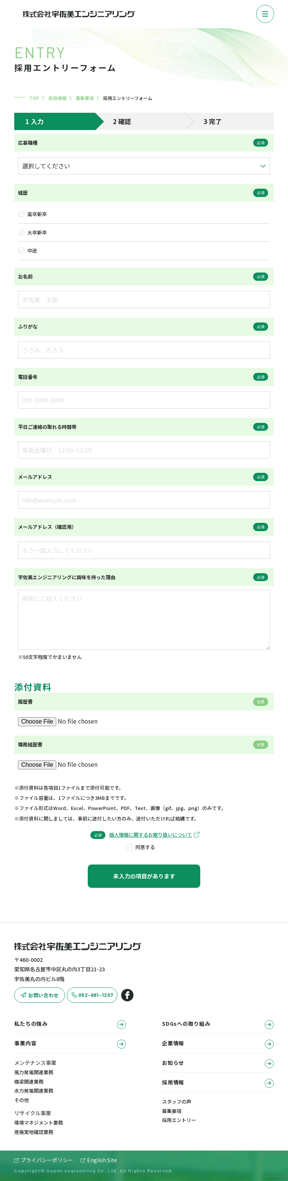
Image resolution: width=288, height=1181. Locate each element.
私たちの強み (70, 1024)
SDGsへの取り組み (217, 1024)
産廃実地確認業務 (33, 1132)
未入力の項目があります (144, 876)
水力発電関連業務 (33, 1090)
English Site (102, 1160)
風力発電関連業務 (33, 1072)
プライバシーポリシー (47, 1160)
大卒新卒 (37, 232)
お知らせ (217, 1063)
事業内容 (70, 1044)
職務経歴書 (30, 744)
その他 (21, 1100)
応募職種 (28, 142)
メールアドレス (35, 476)
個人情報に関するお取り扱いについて (150, 834)
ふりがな (28, 326)
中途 (32, 250)
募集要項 (85, 98)
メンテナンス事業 (35, 1062)
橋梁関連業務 (29, 1081)
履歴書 (25, 701)
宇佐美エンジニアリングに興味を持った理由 (67, 577)
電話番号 (28, 376)
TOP (34, 98)
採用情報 (57, 98)
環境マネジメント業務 (38, 1122)
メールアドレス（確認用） (47, 526)
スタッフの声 (176, 1101)
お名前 (25, 276)
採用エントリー (179, 1119)
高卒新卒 (37, 214)
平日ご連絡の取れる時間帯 (47, 426)
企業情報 (217, 1044)
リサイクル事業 (32, 1113)
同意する (145, 847)
